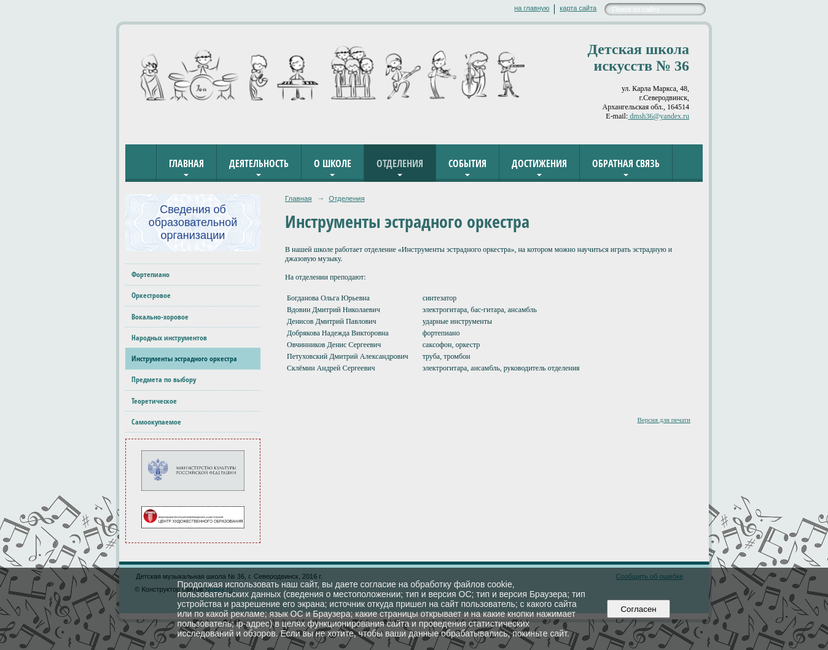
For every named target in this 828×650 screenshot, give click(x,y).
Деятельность (259, 163)
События (467, 163)
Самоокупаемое (156, 422)
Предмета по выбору (163, 379)
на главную (531, 8)
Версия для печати (663, 419)
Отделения (400, 163)
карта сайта (578, 8)
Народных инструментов (169, 337)
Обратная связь (626, 163)
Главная (186, 163)
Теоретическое (154, 401)
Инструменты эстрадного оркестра (184, 358)
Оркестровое (151, 295)
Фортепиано (150, 274)
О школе (332, 163)
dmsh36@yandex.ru (658, 116)
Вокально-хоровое (160, 316)
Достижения (539, 163)
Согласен (638, 609)
